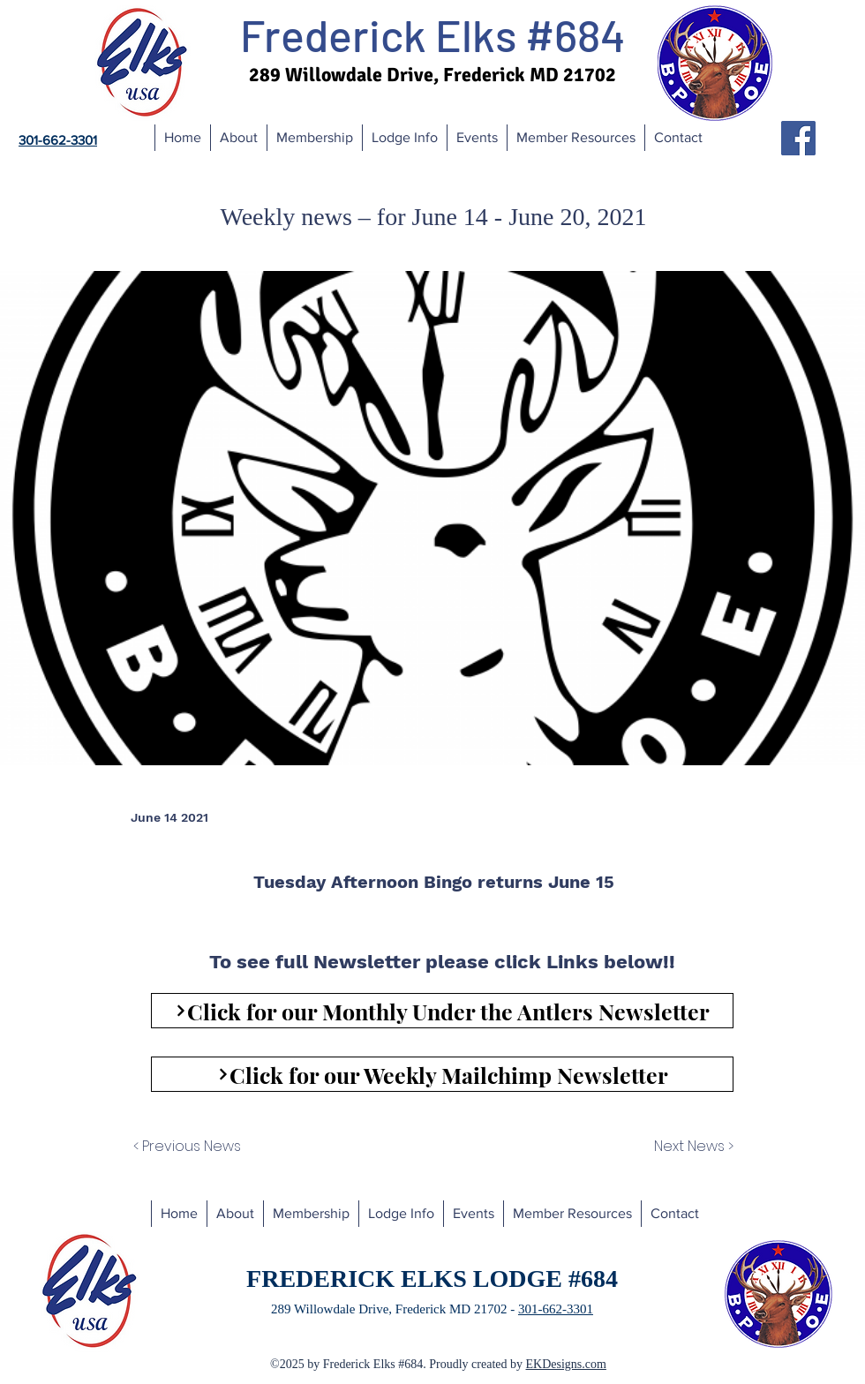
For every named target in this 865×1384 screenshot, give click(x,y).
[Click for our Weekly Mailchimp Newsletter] (442, 1074)
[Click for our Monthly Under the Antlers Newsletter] (442, 1010)
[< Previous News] (210, 1146)
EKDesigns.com (566, 1364)
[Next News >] (689, 1146)
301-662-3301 (555, 1309)
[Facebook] (798, 138)
